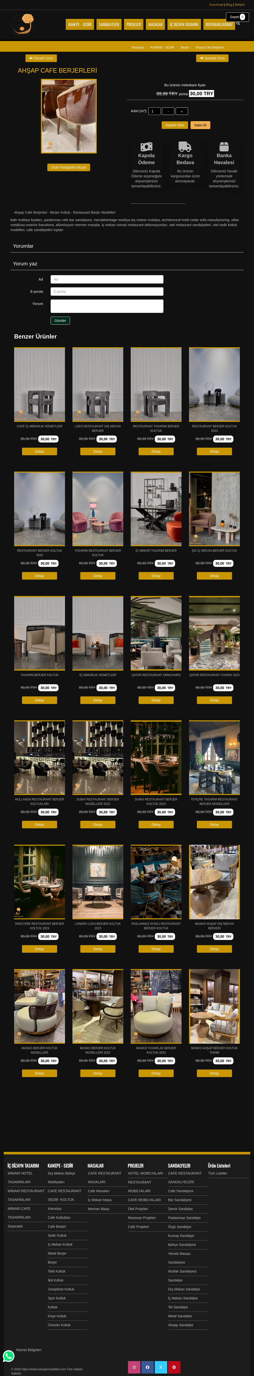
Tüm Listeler (217, 1173)
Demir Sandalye (180, 1209)
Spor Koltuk (57, 1298)
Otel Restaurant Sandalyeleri (190, 225)
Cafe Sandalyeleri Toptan (45, 230)
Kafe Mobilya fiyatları (26, 220)
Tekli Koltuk (56, 1271)
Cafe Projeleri (138, 1227)
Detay (39, 451)
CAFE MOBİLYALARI (144, 1200)
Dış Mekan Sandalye (184, 1289)
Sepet (237, 17)
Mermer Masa (98, 1209)
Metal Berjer (57, 1253)
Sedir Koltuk (57, 1235)
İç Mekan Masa (99, 1200)
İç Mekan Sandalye (183, 1298)
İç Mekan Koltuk (60, 1244)
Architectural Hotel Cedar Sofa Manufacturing (195, 220)
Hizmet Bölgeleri (28, 1350)
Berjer (52, 1262)
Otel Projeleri (138, 1209)
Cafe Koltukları (59, 1218)
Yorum (37, 304)
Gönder (60, 321)
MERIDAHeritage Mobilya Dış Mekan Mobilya (127, 220)
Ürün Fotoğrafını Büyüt (68, 167)
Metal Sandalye (180, 1316)
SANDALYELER (179, 1165)
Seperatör (15, 1226)
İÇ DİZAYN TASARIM (23, 1165)
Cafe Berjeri (57, 1227)
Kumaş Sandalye (181, 1236)
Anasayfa (137, 47)
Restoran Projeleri (142, 1218)
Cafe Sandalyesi (180, 1191)
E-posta (36, 292)
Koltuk (53, 1307)
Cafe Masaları (98, 1191)
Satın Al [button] (200, 125)
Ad (40, 279)
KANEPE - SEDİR (60, 1165)
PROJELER (135, 1165)
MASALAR (95, 1165)
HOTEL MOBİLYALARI (145, 1173)
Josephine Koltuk (61, 1289)
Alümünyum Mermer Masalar (78, 225)
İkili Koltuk (56, 1280)
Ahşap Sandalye (180, 1325)
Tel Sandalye (178, 1307)
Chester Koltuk (59, 1325)
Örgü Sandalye (179, 1227)
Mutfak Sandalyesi (182, 1271)
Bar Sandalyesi (179, 1200)
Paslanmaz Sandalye (184, 1218)
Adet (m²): (139, 111)
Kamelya (54, 1209)
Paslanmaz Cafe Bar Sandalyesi (68, 220)
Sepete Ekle (174, 125)
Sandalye (175, 1280)
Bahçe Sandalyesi (182, 1245)
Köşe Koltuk (57, 1316)
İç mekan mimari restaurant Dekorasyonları (134, 225)
